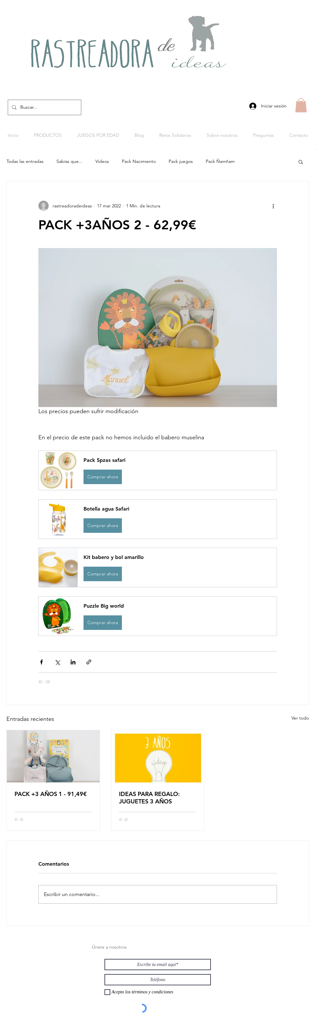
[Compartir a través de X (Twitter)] (57, 662)
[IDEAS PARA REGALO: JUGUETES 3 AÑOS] (157, 756)
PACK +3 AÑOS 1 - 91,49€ (51, 794)
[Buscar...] (43, 107)
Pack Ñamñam (220, 161)
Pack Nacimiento (139, 161)
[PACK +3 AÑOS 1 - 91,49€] (53, 756)
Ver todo (300, 718)
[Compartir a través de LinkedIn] (73, 662)
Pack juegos (181, 161)
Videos (102, 161)
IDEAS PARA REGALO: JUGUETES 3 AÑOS (149, 797)
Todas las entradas (25, 161)
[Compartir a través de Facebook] (41, 662)
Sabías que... (69, 161)
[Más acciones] (273, 206)
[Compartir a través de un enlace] (89, 662)
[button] (301, 105)
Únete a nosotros (109, 947)
